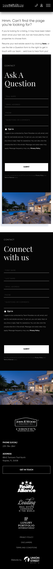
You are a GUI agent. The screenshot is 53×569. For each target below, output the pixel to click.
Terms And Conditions (26, 548)
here (44, 44)
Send (26, 167)
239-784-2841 (36, 5)
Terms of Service (9, 177)
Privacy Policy (35, 148)
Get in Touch (26, 470)
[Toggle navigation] (48, 5)
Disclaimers (26, 543)
